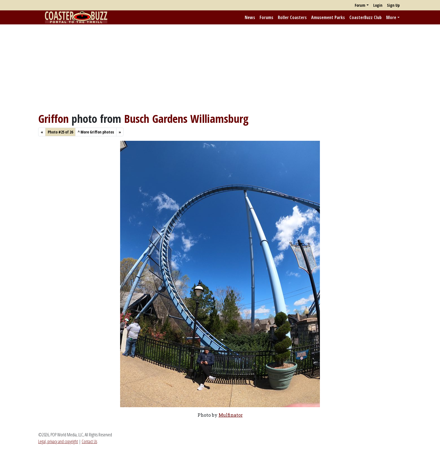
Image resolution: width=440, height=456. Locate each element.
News (250, 17)
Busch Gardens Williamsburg (186, 118)
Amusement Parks (328, 17)
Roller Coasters (292, 17)
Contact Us (89, 441)
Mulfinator (231, 415)
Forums (266, 17)
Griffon (53, 118)
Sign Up (393, 5)
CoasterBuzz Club (365, 17)
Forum (360, 5)
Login (377, 5)
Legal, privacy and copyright (58, 441)
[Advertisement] (220, 68)
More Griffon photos (96, 132)
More (391, 17)
